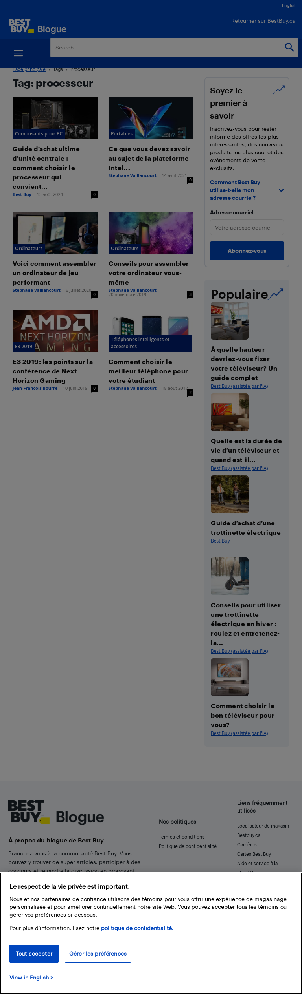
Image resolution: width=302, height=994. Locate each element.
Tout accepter (34, 953)
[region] (151, 933)
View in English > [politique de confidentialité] (31, 977)
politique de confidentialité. (137, 928)
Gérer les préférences (98, 953)
